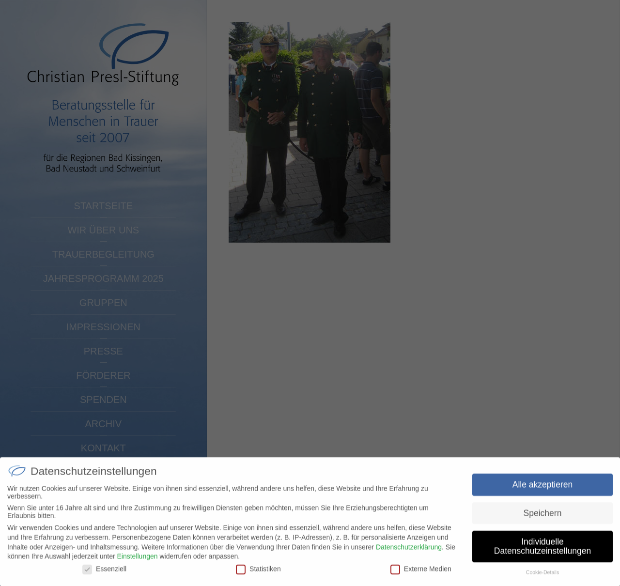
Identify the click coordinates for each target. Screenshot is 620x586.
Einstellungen (137, 561)
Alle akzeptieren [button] (542, 488)
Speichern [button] (543, 517)
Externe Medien (420, 573)
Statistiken (258, 573)
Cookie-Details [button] (542, 577)
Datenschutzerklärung (409, 551)
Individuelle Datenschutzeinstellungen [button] (542, 550)
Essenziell (104, 573)
